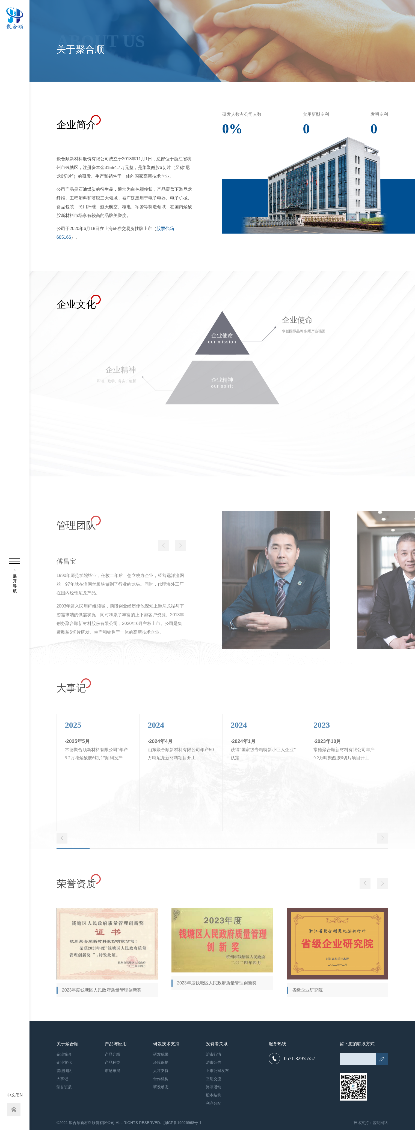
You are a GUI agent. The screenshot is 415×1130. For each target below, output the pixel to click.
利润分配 (213, 1103)
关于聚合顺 (67, 1044)
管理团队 (64, 1070)
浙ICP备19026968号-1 (182, 1122)
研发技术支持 (166, 1044)
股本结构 (213, 1095)
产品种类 (112, 1062)
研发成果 (160, 1054)
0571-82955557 (292, 1058)
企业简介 (64, 1054)
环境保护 (160, 1062)
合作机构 (160, 1079)
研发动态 (160, 1087)
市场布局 (112, 1070)
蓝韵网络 (380, 1122)
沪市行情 (213, 1054)
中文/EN (15, 1095)
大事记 (62, 1079)
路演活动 (213, 1087)
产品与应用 (116, 1044)
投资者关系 (217, 1044)
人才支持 (160, 1070)
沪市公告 (213, 1062)
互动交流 (213, 1079)
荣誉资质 (64, 1087)
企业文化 (64, 1062)
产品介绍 (112, 1054)
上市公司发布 (217, 1070)
